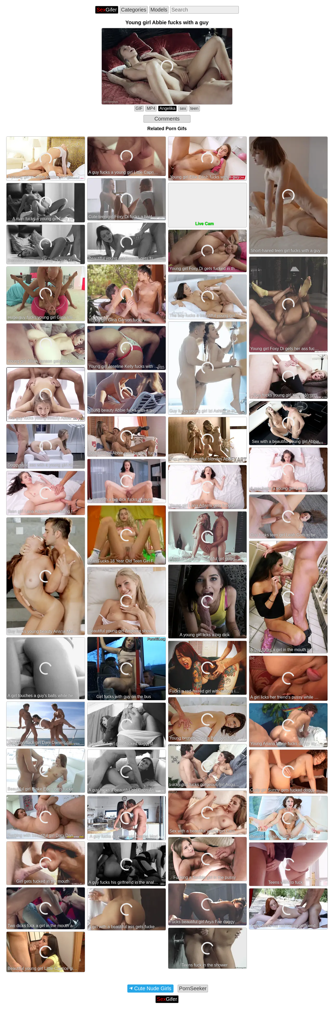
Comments (167, 119)
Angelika (167, 108)
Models (159, 10)
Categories (133, 10)
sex (183, 108)
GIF (139, 108)
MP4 (151, 108)
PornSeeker (193, 988)
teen (194, 108)
